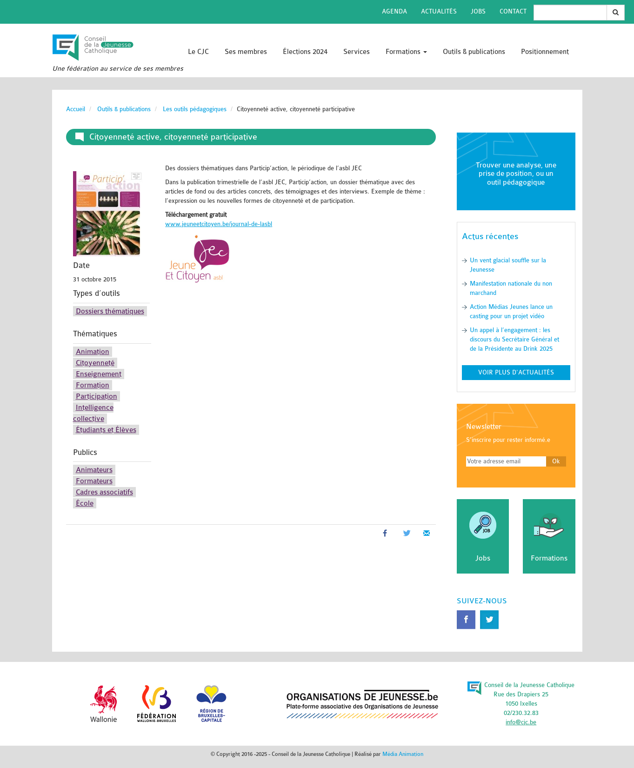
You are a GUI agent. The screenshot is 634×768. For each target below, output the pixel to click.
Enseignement (98, 374)
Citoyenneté (95, 363)
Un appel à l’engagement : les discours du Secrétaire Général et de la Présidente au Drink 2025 (514, 339)
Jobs (478, 11)
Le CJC (198, 52)
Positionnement (545, 52)
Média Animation (402, 754)
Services (356, 52)
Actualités (439, 11)
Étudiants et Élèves (106, 430)
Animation (92, 351)
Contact (513, 11)
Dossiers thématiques (110, 311)
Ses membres (246, 52)
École (84, 503)
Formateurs (94, 481)
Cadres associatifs (104, 492)
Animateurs (94, 470)
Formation (92, 385)
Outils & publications (474, 52)
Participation (96, 396)
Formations (406, 52)
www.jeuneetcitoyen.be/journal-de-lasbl (218, 223)
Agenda (394, 11)
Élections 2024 (305, 52)
